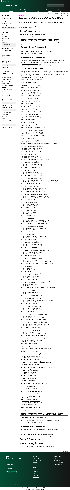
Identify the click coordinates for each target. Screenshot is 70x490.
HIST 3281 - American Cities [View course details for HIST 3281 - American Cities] (28, 332)
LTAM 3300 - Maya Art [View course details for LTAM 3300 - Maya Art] (27, 373)
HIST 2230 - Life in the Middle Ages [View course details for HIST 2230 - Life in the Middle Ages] (30, 218)
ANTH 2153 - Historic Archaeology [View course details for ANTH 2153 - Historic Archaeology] (29, 97)
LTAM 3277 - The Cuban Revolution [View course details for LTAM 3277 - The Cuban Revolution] (29, 370)
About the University (6, 50)
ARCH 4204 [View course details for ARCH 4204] (41, 60)
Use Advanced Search (7, 18)
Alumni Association (37, 458)
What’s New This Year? (7, 23)
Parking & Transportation (36, 463)
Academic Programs (6, 30)
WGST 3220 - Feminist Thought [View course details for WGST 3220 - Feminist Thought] (29, 409)
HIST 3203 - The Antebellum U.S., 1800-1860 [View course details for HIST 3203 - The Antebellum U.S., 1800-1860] (32, 305)
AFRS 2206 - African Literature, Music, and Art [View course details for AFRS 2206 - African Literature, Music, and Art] (32, 84)
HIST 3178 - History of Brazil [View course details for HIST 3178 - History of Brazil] (28, 293)
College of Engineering (7, 79)
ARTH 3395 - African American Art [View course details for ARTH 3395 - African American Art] (29, 125)
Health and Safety (58, 464)
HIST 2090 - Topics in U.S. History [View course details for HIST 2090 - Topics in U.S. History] (29, 170)
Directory (35, 465)
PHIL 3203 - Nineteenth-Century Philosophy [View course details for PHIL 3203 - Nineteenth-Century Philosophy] (31, 391)
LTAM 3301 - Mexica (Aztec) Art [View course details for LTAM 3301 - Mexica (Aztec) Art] (29, 375)
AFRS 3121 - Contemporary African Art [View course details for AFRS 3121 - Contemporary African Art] (30, 85)
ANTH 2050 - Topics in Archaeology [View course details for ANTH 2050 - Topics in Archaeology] (30, 90)
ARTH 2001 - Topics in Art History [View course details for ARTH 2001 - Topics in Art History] (29, 98)
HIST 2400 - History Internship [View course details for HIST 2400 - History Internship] (28, 237)
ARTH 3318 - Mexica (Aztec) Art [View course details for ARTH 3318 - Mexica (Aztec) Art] (29, 109)
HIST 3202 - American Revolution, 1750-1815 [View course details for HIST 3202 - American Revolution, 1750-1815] (31, 303)
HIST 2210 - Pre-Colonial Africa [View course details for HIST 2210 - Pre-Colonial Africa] (29, 205)
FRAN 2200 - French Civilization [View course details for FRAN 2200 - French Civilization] (29, 141)
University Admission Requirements (31, 36)
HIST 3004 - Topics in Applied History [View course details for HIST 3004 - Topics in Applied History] (30, 247)
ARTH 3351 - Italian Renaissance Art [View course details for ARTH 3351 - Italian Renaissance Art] (30, 119)
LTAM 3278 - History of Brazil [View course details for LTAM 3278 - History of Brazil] (28, 372)
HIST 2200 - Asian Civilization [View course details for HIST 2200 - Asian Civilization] (28, 199)
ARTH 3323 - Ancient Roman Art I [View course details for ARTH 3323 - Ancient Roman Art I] (29, 114)
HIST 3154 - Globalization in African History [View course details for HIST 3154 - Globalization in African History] (31, 273)
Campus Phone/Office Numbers (7, 117)
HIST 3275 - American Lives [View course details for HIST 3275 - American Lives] (28, 329)
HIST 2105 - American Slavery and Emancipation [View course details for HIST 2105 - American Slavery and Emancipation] (32, 178)
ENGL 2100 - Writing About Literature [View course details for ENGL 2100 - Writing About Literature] (30, 137)
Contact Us (35, 475)
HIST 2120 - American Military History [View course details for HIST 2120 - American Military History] (30, 183)
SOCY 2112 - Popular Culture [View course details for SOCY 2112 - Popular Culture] (28, 404)
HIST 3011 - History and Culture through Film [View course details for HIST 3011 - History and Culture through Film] (31, 252)
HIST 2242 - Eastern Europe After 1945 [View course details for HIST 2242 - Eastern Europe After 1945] (30, 225)
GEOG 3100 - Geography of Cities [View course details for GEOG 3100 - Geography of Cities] (29, 149)
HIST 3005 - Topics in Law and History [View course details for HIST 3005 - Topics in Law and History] (30, 249)
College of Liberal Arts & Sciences (7, 86)
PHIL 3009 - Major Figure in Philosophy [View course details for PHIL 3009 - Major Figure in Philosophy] (30, 396)
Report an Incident (58, 460)
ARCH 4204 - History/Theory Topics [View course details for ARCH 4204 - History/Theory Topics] (30, 64)
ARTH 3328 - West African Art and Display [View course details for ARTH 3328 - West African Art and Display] (31, 116)
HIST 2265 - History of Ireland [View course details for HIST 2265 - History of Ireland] (28, 265)
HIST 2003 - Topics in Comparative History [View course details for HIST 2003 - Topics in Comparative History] (31, 165)
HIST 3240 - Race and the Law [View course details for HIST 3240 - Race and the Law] (28, 316)
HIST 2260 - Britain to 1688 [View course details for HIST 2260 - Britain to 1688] (28, 229)
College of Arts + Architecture (6, 68)
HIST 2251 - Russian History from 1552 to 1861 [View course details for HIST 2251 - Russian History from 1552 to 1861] (32, 226)
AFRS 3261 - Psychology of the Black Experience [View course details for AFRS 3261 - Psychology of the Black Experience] (32, 87)
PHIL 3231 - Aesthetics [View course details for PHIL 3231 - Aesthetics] (27, 397)
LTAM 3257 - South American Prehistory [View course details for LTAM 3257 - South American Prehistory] (30, 361)
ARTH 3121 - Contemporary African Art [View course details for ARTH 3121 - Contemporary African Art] (30, 108)
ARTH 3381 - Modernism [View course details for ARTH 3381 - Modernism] (27, 122)
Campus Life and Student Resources (7, 56)
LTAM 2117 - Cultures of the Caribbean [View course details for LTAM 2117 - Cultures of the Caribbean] (30, 356)
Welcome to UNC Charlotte (8, 48)
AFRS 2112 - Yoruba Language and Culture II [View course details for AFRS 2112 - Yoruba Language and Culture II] (31, 81)
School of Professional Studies (7, 100)
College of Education (6, 77)
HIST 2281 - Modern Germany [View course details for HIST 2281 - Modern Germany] (28, 234)
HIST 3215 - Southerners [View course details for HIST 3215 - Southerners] (27, 311)
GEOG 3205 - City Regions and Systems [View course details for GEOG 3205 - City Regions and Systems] (31, 156)
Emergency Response (59, 462)
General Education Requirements (6, 35)
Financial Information (7, 59)
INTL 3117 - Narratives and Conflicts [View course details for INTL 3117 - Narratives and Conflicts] (30, 345)
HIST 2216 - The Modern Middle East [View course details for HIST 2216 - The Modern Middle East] (30, 210)
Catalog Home (5, 21)
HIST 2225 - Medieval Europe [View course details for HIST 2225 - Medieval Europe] (28, 215)
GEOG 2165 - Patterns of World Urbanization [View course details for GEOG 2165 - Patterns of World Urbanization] (31, 146)
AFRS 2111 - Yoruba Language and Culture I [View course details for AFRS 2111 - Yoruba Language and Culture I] (31, 79)
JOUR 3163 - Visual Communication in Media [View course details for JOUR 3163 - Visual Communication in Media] (32, 354)
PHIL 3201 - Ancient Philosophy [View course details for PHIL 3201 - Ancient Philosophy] (29, 386)
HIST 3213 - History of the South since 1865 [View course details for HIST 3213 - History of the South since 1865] (31, 309)
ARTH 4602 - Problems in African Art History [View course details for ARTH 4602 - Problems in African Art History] (32, 130)
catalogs (25, 487)
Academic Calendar (6, 112)
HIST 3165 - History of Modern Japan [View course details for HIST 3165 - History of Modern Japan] (30, 279)
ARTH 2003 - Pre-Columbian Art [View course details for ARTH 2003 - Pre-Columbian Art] (29, 100)
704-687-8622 (9, 468)
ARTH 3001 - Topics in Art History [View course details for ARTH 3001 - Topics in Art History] (29, 106)
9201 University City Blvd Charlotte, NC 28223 (11, 463)
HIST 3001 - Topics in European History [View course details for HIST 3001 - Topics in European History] (30, 242)
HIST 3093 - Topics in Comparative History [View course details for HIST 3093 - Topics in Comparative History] (31, 258)
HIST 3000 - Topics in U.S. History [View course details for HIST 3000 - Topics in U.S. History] (29, 241)
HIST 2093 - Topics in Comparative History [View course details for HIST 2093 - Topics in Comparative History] (31, 175)
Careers (34, 473)
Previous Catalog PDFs (7, 107)
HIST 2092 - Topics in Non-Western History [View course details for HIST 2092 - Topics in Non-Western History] (31, 173)
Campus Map (5, 114)
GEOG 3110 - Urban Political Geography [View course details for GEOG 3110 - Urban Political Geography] (30, 151)
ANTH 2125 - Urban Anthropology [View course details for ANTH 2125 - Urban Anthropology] (29, 92)
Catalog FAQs (5, 25)
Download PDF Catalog (7, 105)
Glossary (4, 122)
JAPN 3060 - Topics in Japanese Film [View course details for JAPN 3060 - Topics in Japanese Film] (30, 351)
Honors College (5, 91)
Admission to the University (8, 53)
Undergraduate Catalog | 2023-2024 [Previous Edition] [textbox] (57, 13)
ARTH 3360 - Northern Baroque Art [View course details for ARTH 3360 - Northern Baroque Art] (29, 121)
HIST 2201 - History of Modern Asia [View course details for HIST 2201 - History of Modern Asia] (29, 201)
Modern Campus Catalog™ (37, 489)
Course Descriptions (6, 32)
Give (34, 469)
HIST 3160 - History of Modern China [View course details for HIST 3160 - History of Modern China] (30, 276)
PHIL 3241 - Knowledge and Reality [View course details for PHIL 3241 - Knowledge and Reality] (29, 399)
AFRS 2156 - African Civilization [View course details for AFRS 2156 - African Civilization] (29, 82)
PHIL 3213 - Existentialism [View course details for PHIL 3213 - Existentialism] (27, 394)
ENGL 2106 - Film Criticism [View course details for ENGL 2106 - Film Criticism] (28, 138)
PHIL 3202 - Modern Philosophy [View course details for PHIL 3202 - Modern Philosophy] (29, 388)
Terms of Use (36, 477)
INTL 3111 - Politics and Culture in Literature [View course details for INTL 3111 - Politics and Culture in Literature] (31, 340)
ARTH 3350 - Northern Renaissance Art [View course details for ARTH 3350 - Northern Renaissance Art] (30, 117)
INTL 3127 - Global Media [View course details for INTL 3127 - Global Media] (27, 346)
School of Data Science (7, 89)
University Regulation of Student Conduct (7, 62)
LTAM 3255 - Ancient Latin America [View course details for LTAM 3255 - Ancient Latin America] (30, 359)
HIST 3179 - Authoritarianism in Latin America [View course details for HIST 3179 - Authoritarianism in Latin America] (32, 295)
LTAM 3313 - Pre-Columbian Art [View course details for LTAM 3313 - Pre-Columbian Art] (29, 378)
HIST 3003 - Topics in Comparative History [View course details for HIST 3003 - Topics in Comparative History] (31, 245)
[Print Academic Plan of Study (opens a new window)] (61, 15)
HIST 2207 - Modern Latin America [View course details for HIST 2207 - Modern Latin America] (29, 204)
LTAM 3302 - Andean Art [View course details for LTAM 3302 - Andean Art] (27, 377)
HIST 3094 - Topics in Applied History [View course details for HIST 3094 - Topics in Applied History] (30, 260)
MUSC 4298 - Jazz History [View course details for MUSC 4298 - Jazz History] (28, 385)
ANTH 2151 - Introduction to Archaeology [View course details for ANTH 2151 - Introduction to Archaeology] (31, 93)
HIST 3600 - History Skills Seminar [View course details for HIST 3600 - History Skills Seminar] (29, 239)
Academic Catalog (12, 6)
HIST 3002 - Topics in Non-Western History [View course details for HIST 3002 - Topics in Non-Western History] (31, 244)
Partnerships (35, 471)
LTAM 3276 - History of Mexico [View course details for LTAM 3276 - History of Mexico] (28, 369)
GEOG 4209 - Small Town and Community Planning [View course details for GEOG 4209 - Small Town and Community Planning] (33, 157)
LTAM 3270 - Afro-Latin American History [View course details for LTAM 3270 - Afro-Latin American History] (31, 364)
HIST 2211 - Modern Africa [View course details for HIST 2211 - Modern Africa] (27, 207)
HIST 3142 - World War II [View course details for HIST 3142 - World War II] (27, 268)
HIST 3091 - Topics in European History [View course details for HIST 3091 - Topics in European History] (30, 255)
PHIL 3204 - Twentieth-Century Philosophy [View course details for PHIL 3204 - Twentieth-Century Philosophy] (31, 389)
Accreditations (5, 38)
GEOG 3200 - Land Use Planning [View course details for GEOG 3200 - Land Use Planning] (29, 154)
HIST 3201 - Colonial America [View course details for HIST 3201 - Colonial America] (28, 301)
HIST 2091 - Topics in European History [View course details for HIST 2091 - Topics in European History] (30, 172)
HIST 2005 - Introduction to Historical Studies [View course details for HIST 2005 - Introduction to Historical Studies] (32, 169)
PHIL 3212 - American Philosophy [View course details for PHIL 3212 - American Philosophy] (29, 393)
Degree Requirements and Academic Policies (8, 41)
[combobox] (58, 13)
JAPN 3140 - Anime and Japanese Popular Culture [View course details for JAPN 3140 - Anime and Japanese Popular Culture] (33, 349)
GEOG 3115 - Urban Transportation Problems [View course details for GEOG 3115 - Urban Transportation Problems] (32, 153)
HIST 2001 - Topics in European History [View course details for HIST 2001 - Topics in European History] (30, 162)
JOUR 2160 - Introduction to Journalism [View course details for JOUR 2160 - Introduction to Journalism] (30, 353)
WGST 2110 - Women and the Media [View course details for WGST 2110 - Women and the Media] (30, 405)
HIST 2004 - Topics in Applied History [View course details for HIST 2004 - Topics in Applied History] (30, 167)
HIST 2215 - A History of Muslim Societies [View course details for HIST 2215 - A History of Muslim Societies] (31, 209)
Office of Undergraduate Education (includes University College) (7, 95)
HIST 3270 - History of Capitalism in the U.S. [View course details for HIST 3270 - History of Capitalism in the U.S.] (31, 327)
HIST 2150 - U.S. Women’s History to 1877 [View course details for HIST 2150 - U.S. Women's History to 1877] (31, 185)
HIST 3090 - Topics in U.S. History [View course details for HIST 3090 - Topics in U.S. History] (29, 253)
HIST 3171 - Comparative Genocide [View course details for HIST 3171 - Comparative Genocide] (29, 284)
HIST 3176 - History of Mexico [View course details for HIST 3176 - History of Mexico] (28, 290)
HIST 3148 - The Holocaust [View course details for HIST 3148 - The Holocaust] (28, 271)
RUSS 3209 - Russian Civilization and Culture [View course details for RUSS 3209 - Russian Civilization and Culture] (32, 402)
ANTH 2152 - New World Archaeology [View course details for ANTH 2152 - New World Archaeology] (30, 95)
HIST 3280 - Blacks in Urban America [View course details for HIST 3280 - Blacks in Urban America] (30, 330)
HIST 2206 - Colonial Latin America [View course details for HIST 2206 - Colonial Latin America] (29, 202)
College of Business (6, 71)
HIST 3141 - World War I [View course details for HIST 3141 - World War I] (27, 266)
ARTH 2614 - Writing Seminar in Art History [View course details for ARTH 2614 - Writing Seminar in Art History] (31, 105)
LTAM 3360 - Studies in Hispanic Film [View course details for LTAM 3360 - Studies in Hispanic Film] (30, 380)
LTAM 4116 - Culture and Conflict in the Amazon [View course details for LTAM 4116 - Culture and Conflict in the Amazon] (32, 381)
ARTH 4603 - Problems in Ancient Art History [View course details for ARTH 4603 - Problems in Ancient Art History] (32, 132)
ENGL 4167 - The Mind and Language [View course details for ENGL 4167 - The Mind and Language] (30, 140)
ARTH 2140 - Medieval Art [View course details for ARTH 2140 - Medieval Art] (27, 103)
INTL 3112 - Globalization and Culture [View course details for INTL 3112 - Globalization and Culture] (30, 341)
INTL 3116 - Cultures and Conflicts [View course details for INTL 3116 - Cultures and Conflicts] (29, 343)
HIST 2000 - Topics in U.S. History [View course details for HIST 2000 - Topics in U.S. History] (29, 161)
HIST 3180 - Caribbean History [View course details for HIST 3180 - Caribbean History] (28, 297)
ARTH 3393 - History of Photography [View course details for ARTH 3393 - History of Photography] (30, 124)
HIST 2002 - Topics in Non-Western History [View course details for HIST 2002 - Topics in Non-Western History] (31, 164)
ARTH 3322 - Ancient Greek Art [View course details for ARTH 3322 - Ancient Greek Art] (29, 113)
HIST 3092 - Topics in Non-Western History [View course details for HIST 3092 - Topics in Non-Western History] (31, 257)
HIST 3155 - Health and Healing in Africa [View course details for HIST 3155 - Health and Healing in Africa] (31, 274)
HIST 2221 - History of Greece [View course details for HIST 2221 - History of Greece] (28, 212)
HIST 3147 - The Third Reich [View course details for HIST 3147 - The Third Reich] (28, 269)
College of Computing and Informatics (8, 74)
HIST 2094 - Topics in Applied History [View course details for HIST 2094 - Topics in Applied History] (30, 177)
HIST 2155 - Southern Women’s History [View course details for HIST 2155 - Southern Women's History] (30, 189)
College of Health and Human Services (7, 82)
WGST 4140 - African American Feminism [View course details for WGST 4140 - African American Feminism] (31, 410)
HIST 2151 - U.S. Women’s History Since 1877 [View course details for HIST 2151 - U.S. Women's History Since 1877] (31, 186)
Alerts (55, 458)
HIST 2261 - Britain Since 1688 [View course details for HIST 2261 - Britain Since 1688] (28, 231)
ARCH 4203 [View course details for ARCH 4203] (34, 60)
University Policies (37, 479)
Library (34, 467)
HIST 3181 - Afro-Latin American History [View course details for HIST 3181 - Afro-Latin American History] (30, 298)
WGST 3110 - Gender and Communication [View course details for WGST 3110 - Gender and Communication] (31, 407)
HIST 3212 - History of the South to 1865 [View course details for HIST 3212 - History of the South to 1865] (30, 308)
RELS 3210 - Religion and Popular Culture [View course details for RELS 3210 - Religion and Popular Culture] (31, 401)
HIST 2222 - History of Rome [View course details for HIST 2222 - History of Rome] (28, 213)
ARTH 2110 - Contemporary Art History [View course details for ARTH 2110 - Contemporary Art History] (30, 101)
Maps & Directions (37, 460)
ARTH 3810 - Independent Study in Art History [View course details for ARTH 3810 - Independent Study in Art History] (32, 127)
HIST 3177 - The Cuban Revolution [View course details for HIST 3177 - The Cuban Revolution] (29, 292)
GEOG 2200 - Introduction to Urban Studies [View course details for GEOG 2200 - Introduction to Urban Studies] (31, 148)
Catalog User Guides (6, 120)
